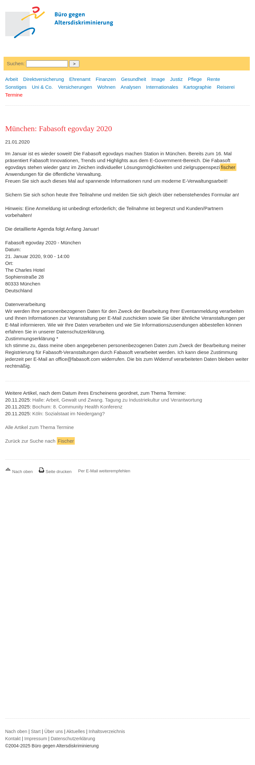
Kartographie (197, 87)
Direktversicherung (43, 79)
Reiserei (226, 87)
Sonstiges (16, 87)
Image (158, 79)
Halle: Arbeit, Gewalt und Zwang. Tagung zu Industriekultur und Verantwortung (117, 400)
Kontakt (13, 738)
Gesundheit (133, 79)
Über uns (53, 731)
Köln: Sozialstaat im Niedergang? (68, 413)
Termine (14, 95)
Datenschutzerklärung (73, 738)
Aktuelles (75, 731)
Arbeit (11, 79)
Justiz (176, 79)
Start (36, 731)
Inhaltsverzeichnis (107, 731)
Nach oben (19, 471)
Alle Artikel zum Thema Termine (39, 427)
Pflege (195, 79)
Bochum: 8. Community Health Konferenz (77, 406)
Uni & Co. (42, 87)
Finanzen (106, 79)
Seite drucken (55, 471)
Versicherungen (75, 87)
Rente (213, 79)
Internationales (162, 87)
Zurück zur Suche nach (40, 441)
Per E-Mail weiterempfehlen (104, 470)
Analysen (131, 87)
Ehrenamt (79, 79)
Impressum (35, 738)
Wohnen (106, 87)
